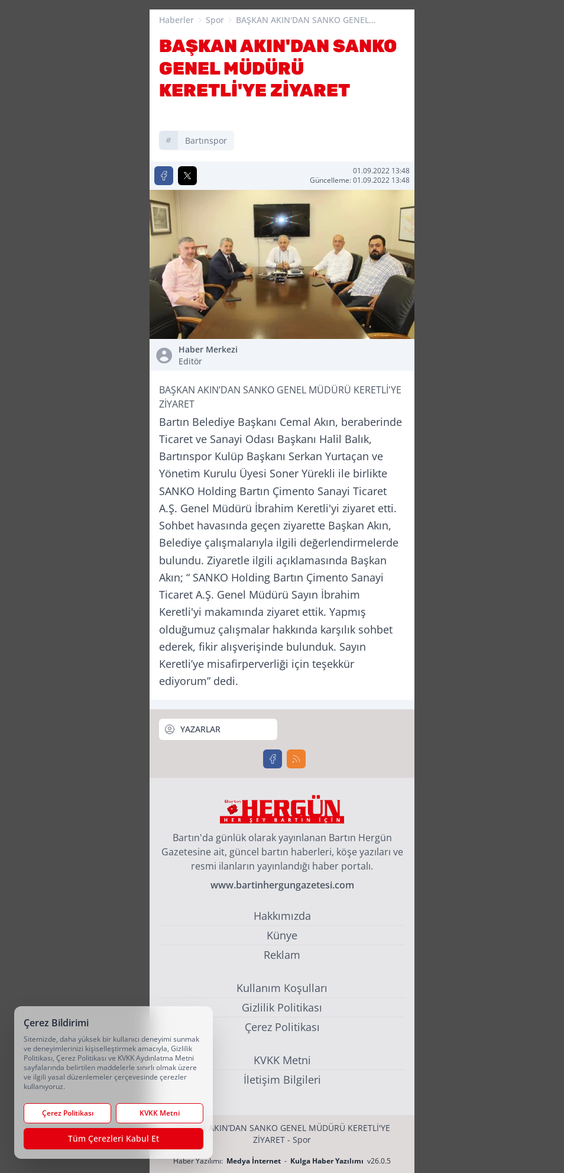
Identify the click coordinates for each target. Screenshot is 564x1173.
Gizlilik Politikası (282, 1007)
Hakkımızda (282, 916)
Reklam (282, 955)
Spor (215, 19)
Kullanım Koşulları (282, 988)
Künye (282, 935)
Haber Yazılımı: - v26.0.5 (282, 1161)
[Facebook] (272, 758)
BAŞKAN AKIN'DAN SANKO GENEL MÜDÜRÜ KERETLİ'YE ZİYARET (302, 20)
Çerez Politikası (282, 1027)
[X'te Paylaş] (187, 175)
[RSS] (296, 758)
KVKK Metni (282, 1060)
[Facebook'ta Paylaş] (163, 175)
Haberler (176, 19)
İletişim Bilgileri (282, 1079)
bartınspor (206, 140)
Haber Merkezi (228, 355)
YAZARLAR (192, 729)
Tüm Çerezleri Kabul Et (113, 1138)
